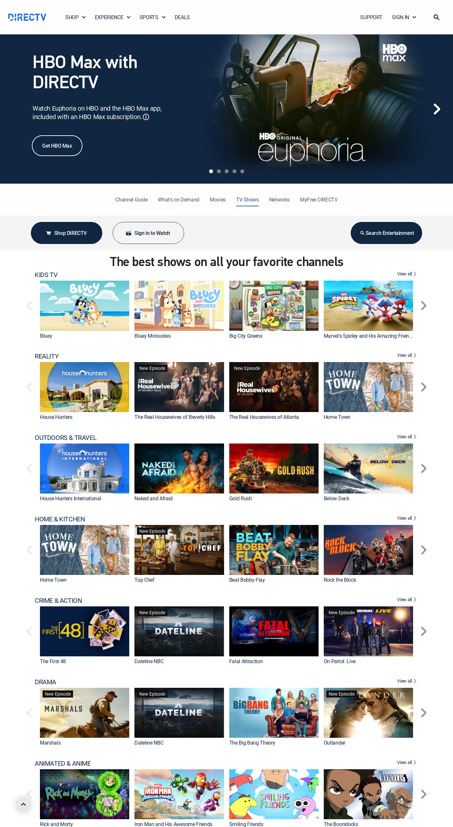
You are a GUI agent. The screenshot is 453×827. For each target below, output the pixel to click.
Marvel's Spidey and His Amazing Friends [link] (369, 335)
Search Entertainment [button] (386, 233)
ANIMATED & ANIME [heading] (63, 763)
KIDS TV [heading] (46, 275)
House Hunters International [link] (70, 498)
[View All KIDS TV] (407, 275)
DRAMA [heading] (45, 682)
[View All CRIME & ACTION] (407, 600)
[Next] (437, 109)
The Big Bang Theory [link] (252, 742)
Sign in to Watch (147, 233)
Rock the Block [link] (340, 579)
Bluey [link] (46, 335)
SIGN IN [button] (404, 17)
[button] (436, 17)
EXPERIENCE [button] (113, 17)
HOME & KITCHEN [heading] (60, 519)
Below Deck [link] (336, 498)
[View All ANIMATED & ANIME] (407, 763)
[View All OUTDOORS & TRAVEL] (407, 437)
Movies (218, 199)
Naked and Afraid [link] (153, 498)
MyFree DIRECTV (319, 199)
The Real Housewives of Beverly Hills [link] (174, 416)
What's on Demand (178, 199)
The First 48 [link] (53, 661)
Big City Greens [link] (245, 335)
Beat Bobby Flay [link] (247, 579)
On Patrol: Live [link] (340, 661)
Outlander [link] (334, 742)
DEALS (182, 17)
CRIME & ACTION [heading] (58, 600)
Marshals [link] (50, 742)
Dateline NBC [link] (148, 661)
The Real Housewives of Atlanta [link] (264, 416)
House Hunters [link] (56, 416)
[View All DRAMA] (407, 682)
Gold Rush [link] (240, 498)
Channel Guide (131, 199)
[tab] (211, 171)
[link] (84, 306)
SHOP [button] (75, 17)
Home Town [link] (337, 416)
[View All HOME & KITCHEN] (407, 519)
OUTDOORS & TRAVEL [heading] (65, 437)
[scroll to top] (23, 804)
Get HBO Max (57, 145)
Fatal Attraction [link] (246, 661)
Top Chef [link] (144, 579)
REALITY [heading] (46, 356)
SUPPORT (371, 17)
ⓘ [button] (146, 117)
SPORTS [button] (153, 17)
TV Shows (247, 199)
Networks (279, 199)
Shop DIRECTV (66, 233)
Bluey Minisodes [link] (152, 335)
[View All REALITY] (407, 356)
